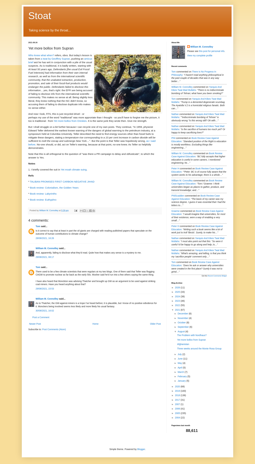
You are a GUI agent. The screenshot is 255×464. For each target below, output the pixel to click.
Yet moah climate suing (74, 169)
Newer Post (35, 324)
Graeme (175, 211)
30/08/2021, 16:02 (45, 310)
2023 (178, 301)
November (183, 318)
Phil (173, 138)
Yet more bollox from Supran (191, 339)
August (181, 331)
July (180, 354)
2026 (178, 287)
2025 (178, 292)
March (181, 372)
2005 (178, 413)
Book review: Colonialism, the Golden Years (54, 187)
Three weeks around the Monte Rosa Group (199, 348)
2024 (178, 296)
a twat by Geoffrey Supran (55, 58)
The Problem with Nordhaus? (192, 335)
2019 (178, 391)
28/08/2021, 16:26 (45, 238)
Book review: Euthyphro (43, 199)
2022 (178, 305)
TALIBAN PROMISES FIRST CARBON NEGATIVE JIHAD (62, 181)
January (182, 381)
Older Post (155, 324)
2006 (178, 408)
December (183, 313)
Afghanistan (183, 344)
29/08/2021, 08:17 (45, 257)
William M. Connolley (47, 248)
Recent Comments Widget (217, 276)
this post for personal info (211, 51)
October (182, 322)
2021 (178, 310)
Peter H (175, 168)
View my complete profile (199, 55)
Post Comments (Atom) (54, 329)
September (183, 327)
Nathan (175, 114)
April (180, 367)
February (182, 376)
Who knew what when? (41, 55)
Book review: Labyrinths (43, 193)
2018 (178, 395)
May (180, 363)
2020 (178, 386)
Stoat (39, 15)
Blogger (141, 449)
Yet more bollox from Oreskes (70, 121)
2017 (178, 400)
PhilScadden (177, 195)
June (180, 358)
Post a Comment (40, 317)
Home (95, 324)
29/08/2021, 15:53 (45, 288)
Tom (38, 226)
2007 (178, 404)
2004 (178, 417)
